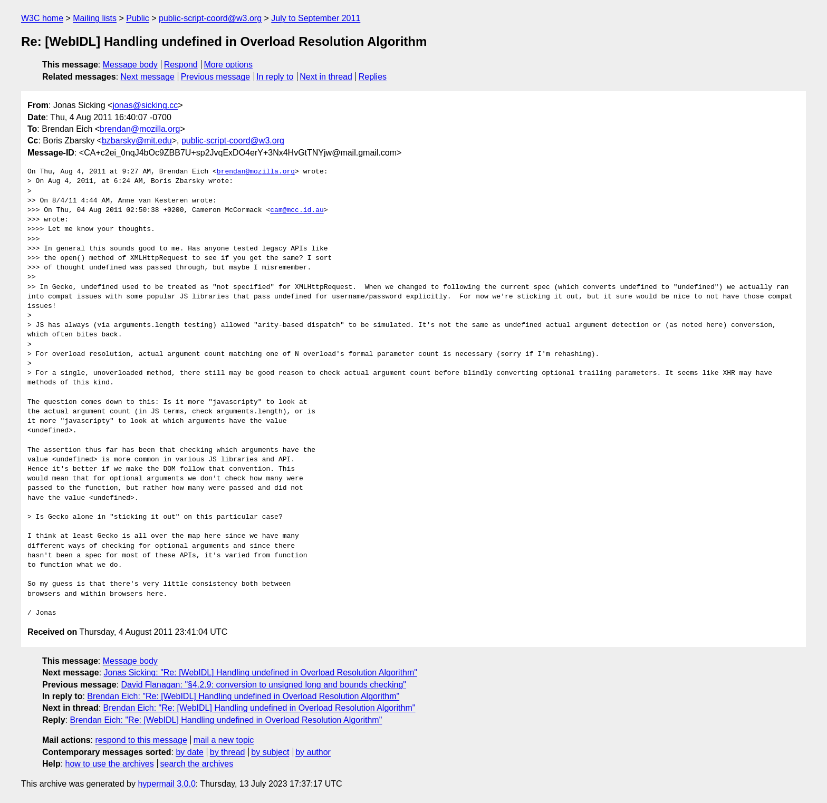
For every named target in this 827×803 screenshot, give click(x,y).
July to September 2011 (315, 18)
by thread (227, 752)
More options (228, 64)
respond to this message (141, 740)
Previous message (216, 76)
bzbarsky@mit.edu (137, 140)
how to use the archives (109, 763)
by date (189, 752)
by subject (270, 752)
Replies (373, 76)
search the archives (197, 763)
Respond (181, 64)
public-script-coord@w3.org (210, 18)
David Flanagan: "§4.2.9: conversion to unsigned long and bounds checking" (263, 684)
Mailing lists (95, 18)
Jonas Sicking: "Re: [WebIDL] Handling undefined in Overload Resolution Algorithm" (261, 672)
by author (313, 752)
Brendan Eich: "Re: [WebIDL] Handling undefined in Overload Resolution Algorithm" (243, 696)
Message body (130, 64)
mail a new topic (224, 740)
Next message (148, 76)
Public (137, 18)
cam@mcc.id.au (296, 210)
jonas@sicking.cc (145, 105)
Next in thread (326, 76)
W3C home (42, 18)
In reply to (274, 76)
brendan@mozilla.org (140, 128)
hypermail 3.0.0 (166, 783)
